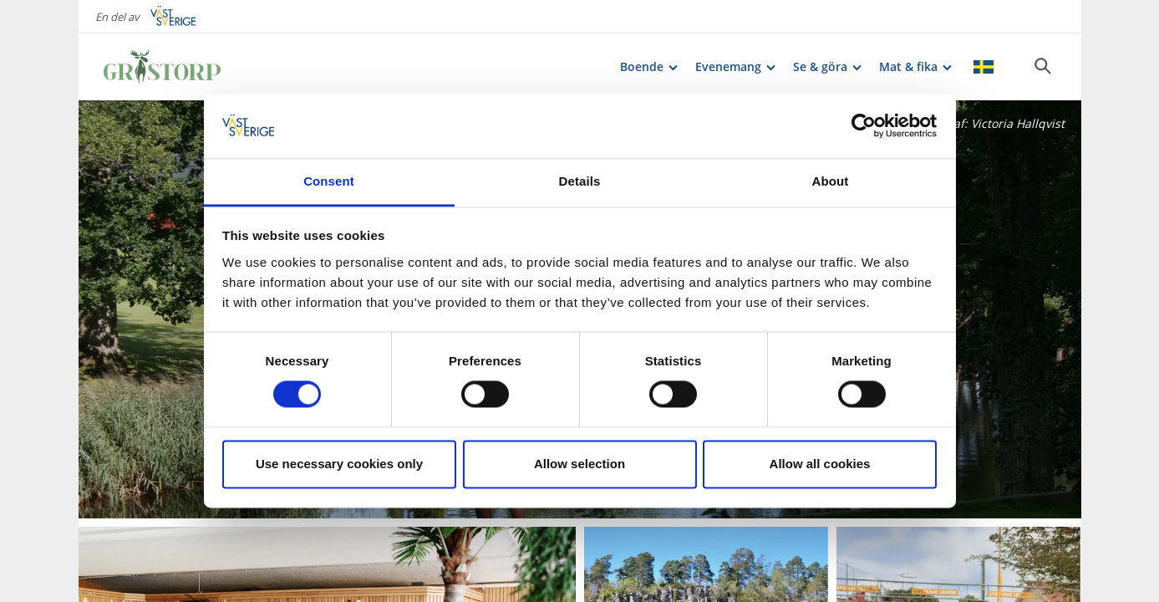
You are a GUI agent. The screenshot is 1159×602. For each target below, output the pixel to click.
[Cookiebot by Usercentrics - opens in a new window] (863, 126)
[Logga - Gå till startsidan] (162, 67)
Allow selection (579, 464)
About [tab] (830, 181)
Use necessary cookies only (339, 464)
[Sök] (1042, 66)
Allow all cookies (820, 464)
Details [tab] (580, 181)
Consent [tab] (328, 181)
